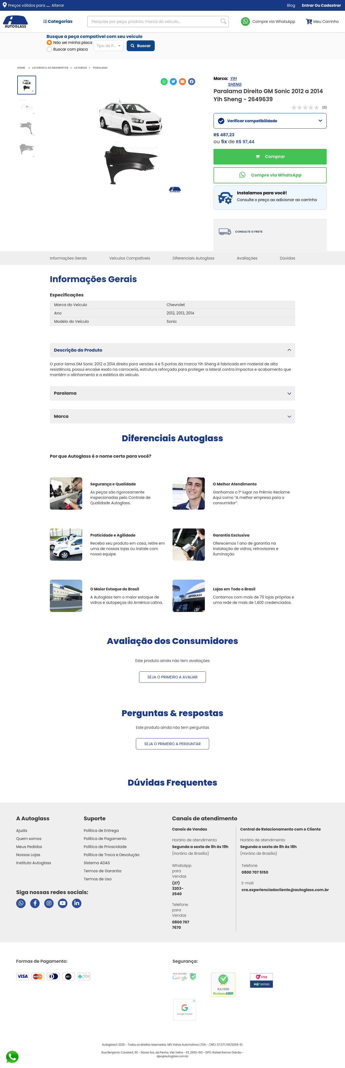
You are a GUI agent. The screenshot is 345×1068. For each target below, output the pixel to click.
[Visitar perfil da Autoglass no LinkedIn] (76, 903)
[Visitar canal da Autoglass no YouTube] (62, 903)
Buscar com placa (67, 49)
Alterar (57, 5)
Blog (291, 5)
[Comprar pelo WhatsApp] (270, 175)
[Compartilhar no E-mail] (182, 81)
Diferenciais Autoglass (193, 258)
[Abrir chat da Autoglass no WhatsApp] (21, 903)
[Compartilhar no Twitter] (173, 81)
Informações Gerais (68, 258)
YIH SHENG (235, 81)
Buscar (141, 45)
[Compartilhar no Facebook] (191, 81)
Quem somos (29, 838)
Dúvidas (287, 258)
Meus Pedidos (29, 846)
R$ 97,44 (245, 142)
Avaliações (247, 258)
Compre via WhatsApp (274, 21)
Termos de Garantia (103, 871)
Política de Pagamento (105, 838)
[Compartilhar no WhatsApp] (164, 81)
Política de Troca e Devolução (112, 854)
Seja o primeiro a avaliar (172, 677)
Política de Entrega (101, 830)
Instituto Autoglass (33, 863)
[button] (172, 350)
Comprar (270, 156)
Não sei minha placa (69, 42)
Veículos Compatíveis (129, 258)
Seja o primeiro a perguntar (172, 744)
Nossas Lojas (28, 854)
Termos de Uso (98, 879)
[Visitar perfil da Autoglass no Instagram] (49, 903)
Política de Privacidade (105, 846)
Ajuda (21, 830)
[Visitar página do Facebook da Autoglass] (35, 903)
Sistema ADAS (97, 863)
